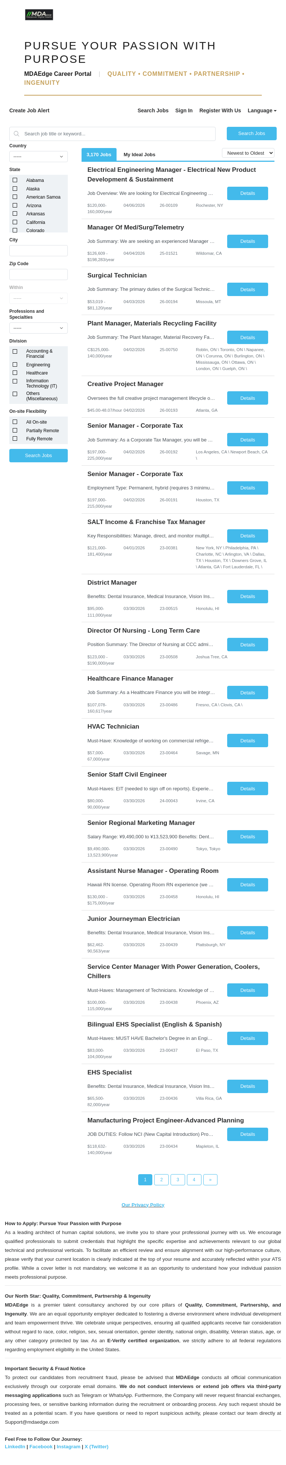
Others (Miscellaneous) (42, 396)
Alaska (33, 189)
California (35, 222)
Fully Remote (39, 438)
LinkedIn (15, 1446)
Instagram (68, 1446)
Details (247, 193)
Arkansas (35, 213)
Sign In (184, 110)
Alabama (35, 180)
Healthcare (37, 373)
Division (18, 341)
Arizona (34, 205)
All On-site (36, 422)
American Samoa (43, 197)
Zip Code (18, 263)
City (13, 239)
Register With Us (220, 110)
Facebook (41, 1446)
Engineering (38, 364)
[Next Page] (210, 1179)
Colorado (35, 230)
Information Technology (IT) (41, 383)
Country (17, 145)
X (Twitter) (96, 1446)
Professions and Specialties (26, 314)
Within (16, 287)
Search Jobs (152, 110)
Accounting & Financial (39, 353)
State (14, 169)
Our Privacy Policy (143, 1205)
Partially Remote (42, 430)
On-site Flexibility (28, 411)
